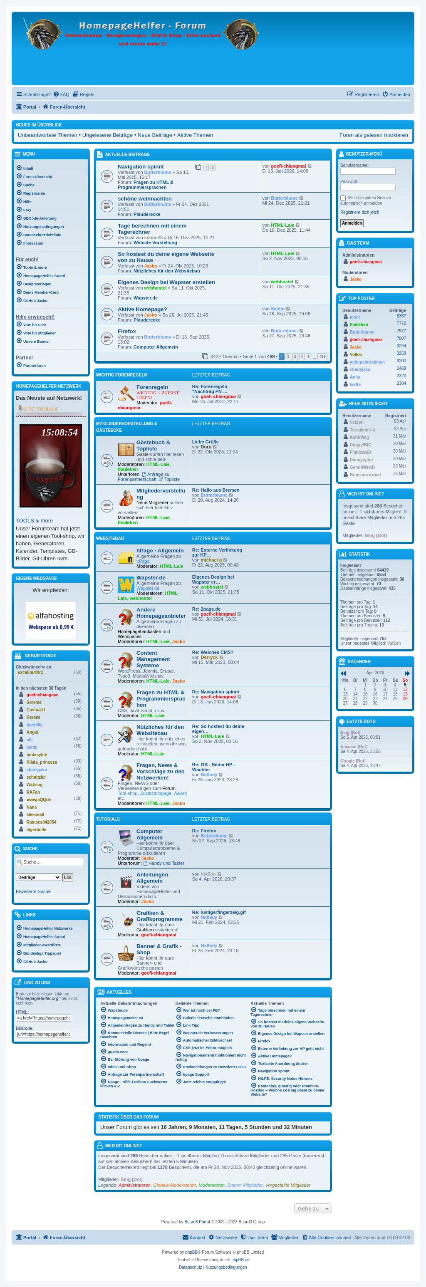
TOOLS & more (34, 520)
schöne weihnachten (145, 199)
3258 (401, 353)
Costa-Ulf (36, 710)
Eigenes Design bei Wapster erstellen (166, 282)
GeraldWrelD (362, 467)
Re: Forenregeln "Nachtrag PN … (210, 389)
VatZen (208, 873)
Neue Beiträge (155, 135)
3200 (401, 361)
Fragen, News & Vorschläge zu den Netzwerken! (160, 771)
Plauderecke (147, 214)
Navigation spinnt (141, 166)
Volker (356, 354)
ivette (32, 747)
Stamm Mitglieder (245, 1185)
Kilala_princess (42, 762)
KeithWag (359, 437)
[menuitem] (61, 94)
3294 (401, 346)
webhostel (155, 287)
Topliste (169, 479)
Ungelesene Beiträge (107, 135)
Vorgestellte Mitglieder (287, 1185)
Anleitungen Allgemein (152, 877)
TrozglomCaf (362, 430)
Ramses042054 (42, 822)
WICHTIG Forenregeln (121, 375)
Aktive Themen (195, 135)
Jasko (150, 265)
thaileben (128, 469)
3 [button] (295, 356)
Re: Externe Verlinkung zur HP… (217, 552)
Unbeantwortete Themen (47, 135)
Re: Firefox (204, 830)
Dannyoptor (361, 460)
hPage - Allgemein (160, 550)
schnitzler (36, 777)
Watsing (35, 784)
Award (180, 793)
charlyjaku (37, 769)
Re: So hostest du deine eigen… (218, 729)
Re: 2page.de (206, 608)
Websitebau (110, 538)
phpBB (191, 1252)
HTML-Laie (282, 225)
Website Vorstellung (155, 242)
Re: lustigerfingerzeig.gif (219, 912)
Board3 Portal (197, 1222)
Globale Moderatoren (174, 1185)
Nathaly (209, 774)
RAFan (33, 792)
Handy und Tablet (163, 863)
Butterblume (157, 172)
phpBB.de (240, 1259)
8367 (401, 316)
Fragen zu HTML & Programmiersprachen (145, 185)
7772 (401, 323)
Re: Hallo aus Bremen (216, 490)
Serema (34, 702)
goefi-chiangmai (288, 165)
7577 (401, 331)
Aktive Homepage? (142, 309)
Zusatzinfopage (155, 793)
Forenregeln (152, 387)
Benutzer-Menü (360, 154)
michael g (211, 559)
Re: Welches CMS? (212, 652)
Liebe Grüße (205, 441)
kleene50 (35, 814)
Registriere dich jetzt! (359, 212)
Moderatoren (212, 1185)
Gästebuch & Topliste (153, 445)
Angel (32, 732)
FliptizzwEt (361, 452)
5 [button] (308, 356)
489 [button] (322, 356)
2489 (401, 368)
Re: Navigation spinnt (215, 691)
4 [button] (302, 356)
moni (355, 317)
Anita (355, 377)
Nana (32, 807)
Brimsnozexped (365, 475)
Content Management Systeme (153, 659)
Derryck (209, 657)
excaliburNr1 (30, 672)
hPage (143, 561)
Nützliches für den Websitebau (167, 270)
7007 (401, 338)
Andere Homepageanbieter (161, 612)
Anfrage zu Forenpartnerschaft (143, 477)
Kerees (33, 717)
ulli (29, 740)
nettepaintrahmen (367, 362)
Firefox (127, 331)
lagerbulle (36, 829)
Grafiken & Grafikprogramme (159, 916)
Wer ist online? (123, 1145)
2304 (401, 383)
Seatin (278, 308)
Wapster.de (146, 297)
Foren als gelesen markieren (373, 135)
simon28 (153, 237)
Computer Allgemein (156, 346)
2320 (401, 376)
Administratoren (135, 1185)
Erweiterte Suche (33, 891)
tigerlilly (34, 725)
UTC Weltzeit (40, 409)
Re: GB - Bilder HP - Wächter (213, 767)
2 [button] (288, 356)
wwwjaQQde (39, 799)
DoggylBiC (360, 445)
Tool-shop (128, 793)
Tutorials (108, 819)
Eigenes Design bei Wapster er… (213, 579)
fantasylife (37, 754)
